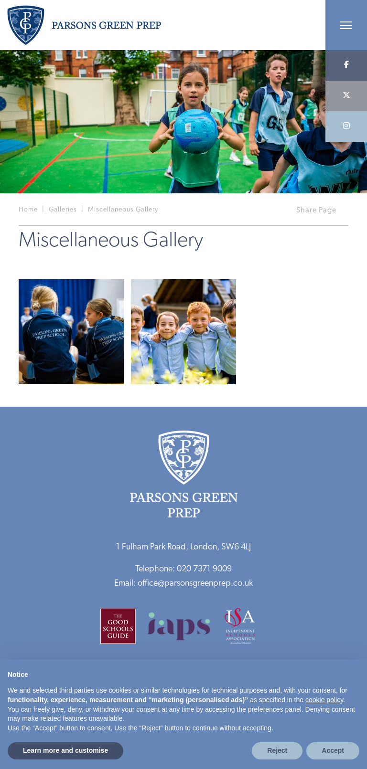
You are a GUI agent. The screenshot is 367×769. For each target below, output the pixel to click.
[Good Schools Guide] (122, 629)
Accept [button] (333, 750)
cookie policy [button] (324, 700)
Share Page (316, 210)
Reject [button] (277, 750)
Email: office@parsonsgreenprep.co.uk (183, 583)
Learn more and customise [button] (65, 750)
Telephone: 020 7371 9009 (183, 569)
